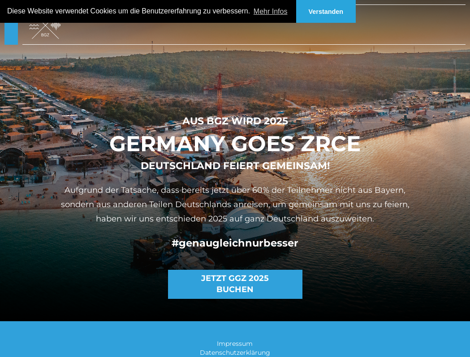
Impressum (235, 344)
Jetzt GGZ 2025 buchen (235, 284)
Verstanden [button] (326, 11)
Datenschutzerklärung (235, 352)
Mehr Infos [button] (271, 11)
